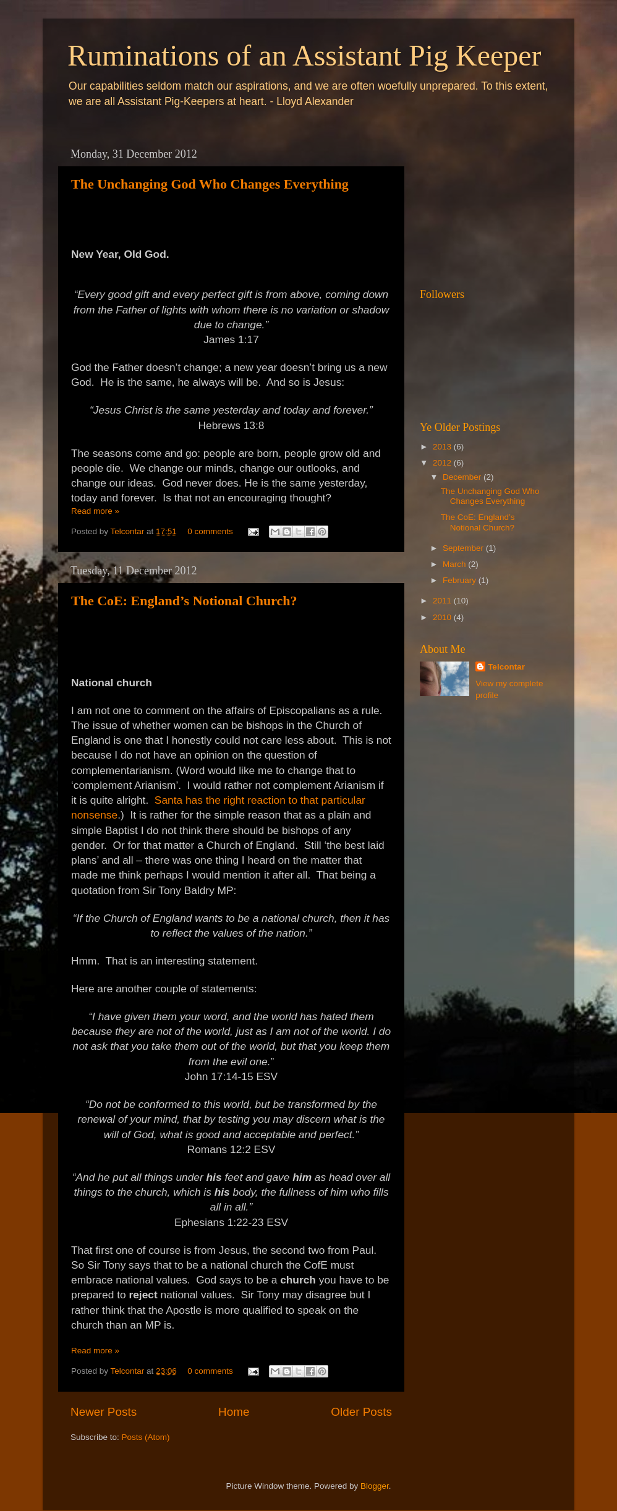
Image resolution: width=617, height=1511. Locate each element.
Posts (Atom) (146, 1437)
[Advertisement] (481, 204)
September (464, 548)
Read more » (95, 511)
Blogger (374, 1486)
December (463, 477)
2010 (443, 617)
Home (233, 1411)
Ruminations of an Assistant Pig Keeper (304, 55)
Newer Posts (103, 1411)
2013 (443, 446)
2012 (443, 462)
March (455, 564)
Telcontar (129, 531)
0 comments (210, 531)
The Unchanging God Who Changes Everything (210, 184)
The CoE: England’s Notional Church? (184, 600)
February (461, 580)
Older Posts (361, 1411)
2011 (443, 600)
